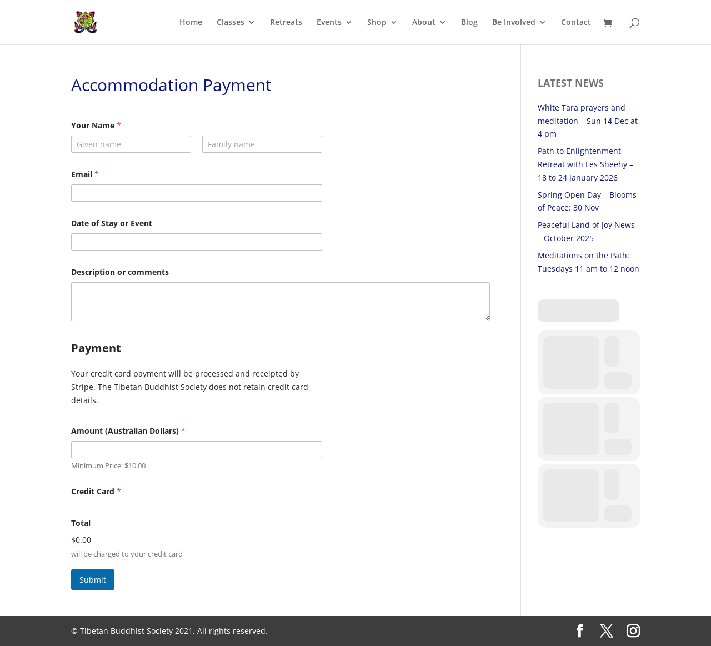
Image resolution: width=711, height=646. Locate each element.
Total (81, 523)
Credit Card (96, 491)
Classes (230, 22)
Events (329, 22)
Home (190, 22)
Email (85, 174)
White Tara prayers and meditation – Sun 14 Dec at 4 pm (588, 120)
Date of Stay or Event (111, 223)
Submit (92, 579)
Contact (576, 22)
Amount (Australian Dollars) (128, 430)
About (423, 22)
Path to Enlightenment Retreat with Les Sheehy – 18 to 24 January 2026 (585, 164)
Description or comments (120, 272)
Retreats (286, 22)
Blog (469, 22)
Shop (377, 22)
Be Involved (513, 22)
